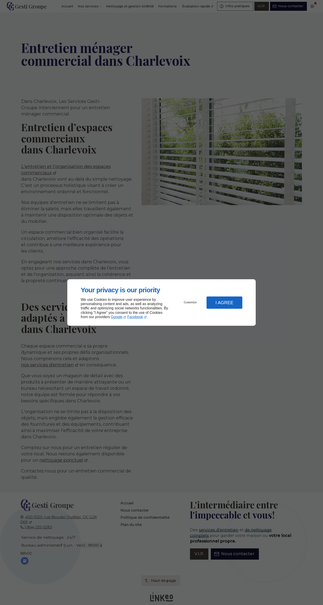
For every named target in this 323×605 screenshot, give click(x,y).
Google (116, 317)
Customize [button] (190, 302)
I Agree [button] (224, 302)
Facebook (135, 317)
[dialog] (161, 302)
